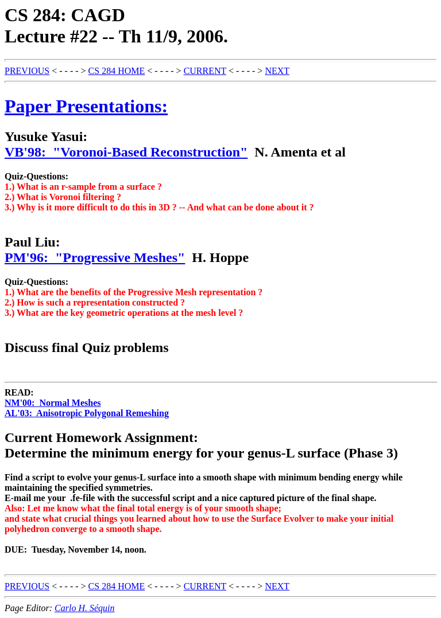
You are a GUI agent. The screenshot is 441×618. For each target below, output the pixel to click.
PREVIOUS (27, 71)
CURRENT (205, 71)
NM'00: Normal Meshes (53, 403)
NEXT (277, 71)
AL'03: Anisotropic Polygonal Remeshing (87, 413)
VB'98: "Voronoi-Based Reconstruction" (126, 151)
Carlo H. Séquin (84, 608)
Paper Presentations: (86, 106)
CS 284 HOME (116, 71)
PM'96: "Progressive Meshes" (95, 257)
